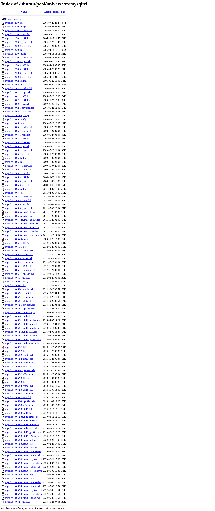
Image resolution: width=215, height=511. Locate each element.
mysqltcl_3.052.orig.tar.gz (17, 501)
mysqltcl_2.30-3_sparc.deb (18, 77)
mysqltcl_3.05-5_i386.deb (17, 204)
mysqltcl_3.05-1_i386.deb (17, 138)
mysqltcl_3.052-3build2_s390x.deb (22, 436)
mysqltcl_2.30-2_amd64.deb (18, 30)
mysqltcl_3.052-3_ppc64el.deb (20, 401)
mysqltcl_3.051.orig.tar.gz (17, 277)
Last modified (51, 12)
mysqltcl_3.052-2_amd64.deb (19, 355)
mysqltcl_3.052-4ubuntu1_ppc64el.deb (23, 490)
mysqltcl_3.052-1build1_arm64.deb (22, 324)
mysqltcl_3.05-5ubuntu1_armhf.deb (22, 227)
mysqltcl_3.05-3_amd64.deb (18, 165)
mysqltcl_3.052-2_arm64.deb (19, 359)
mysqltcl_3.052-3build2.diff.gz (20, 409)
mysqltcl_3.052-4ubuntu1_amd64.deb (23, 478)
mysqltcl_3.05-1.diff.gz (16, 119)
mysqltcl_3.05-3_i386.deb (17, 173)
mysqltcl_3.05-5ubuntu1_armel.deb (22, 223)
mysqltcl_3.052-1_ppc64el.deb (20, 308)
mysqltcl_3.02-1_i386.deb (17, 96)
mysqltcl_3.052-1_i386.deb (18, 301)
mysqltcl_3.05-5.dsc (14, 192)
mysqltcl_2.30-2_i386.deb (17, 34)
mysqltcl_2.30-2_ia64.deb (17, 38)
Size (63, 12)
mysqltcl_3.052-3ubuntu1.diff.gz (20, 440)
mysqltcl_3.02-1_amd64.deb (18, 88)
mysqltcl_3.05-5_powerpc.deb (19, 208)
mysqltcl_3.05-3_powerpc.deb (19, 181)
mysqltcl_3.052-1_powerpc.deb (20, 304)
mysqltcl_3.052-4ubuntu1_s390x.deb (22, 498)
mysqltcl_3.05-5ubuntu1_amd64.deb (22, 220)
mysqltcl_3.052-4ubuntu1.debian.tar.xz (23, 471)
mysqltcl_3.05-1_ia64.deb (17, 142)
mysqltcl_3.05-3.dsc (14, 162)
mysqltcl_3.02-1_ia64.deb (17, 100)
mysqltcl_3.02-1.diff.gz (16, 80)
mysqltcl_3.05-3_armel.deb (18, 169)
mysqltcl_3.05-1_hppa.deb (18, 135)
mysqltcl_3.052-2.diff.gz (17, 347)
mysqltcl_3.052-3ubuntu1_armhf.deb (22, 455)
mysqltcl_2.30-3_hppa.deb (18, 61)
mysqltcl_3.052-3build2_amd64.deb (22, 416)
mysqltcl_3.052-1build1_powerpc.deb (23, 335)
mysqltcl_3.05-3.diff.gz (16, 158)
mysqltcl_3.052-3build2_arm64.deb (22, 420)
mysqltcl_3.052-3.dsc (15, 382)
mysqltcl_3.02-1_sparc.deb (18, 111)
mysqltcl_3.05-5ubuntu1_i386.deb (21, 231)
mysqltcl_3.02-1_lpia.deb (17, 104)
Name (24, 12)
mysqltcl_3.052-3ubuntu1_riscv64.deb (23, 463)
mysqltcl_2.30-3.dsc (14, 50)
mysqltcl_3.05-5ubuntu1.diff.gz (20, 212)
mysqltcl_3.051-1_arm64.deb (19, 254)
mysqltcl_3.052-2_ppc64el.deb (20, 370)
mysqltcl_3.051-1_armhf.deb (19, 262)
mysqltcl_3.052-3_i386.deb (18, 397)
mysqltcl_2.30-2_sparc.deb (18, 46)
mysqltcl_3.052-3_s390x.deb (19, 405)
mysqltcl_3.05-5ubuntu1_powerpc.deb (23, 235)
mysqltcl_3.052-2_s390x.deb (19, 374)
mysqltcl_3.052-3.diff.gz (17, 378)
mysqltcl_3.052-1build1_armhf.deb (22, 328)
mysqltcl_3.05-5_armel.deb (18, 200)
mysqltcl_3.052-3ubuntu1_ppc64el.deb (23, 459)
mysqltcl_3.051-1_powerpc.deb (20, 270)
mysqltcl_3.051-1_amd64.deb (19, 250)
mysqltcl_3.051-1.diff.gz (17, 243)
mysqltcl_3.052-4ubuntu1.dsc (19, 474)
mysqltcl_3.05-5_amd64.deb (18, 196)
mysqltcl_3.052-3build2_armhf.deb (22, 424)
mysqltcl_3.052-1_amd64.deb (19, 289)
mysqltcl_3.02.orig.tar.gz (17, 115)
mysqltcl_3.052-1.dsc (15, 285)
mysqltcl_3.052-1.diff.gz (17, 281)
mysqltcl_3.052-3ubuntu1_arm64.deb (23, 451)
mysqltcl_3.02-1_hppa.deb (18, 92)
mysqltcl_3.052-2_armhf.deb (19, 362)
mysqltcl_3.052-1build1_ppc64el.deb (23, 339)
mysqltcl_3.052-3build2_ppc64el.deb (23, 432)
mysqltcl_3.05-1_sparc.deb (18, 154)
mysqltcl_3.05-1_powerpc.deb (19, 150)
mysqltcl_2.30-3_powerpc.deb (19, 73)
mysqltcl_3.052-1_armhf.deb (19, 297)
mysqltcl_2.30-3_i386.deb (17, 65)
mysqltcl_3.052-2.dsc (15, 351)
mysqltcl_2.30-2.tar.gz (16, 26)
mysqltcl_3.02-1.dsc (14, 84)
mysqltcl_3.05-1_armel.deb (18, 131)
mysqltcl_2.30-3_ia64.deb (17, 69)
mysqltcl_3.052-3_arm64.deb (19, 389)
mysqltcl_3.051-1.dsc (15, 247)
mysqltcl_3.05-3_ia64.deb (17, 177)
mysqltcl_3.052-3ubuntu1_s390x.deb (22, 467)
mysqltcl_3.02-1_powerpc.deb (19, 108)
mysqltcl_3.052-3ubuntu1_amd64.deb (23, 447)
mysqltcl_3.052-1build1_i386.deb (21, 332)
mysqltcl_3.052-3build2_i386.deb (21, 428)
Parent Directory (13, 19)
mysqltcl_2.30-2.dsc (14, 23)
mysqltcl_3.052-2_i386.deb (18, 366)
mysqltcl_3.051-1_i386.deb (18, 266)
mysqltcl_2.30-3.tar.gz (16, 53)
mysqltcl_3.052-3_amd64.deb (19, 386)
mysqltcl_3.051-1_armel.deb (18, 258)
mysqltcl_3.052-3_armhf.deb (19, 393)
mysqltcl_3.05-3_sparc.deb (18, 185)
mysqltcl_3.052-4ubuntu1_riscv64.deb (23, 494)
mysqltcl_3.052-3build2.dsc (18, 413)
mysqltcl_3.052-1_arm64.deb (19, 293)
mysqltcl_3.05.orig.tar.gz (17, 239)
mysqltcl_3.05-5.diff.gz (16, 189)
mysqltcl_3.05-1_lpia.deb (17, 146)
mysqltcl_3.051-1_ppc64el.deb (20, 274)
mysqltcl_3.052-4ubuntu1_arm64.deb (23, 482)
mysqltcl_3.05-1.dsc (14, 123)
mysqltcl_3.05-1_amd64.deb (18, 127)
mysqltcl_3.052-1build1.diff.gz (20, 312)
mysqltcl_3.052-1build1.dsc (18, 316)
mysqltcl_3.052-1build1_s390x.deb (22, 343)
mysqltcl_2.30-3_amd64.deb (18, 57)
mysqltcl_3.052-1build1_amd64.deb (22, 320)
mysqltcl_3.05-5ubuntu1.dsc (18, 216)
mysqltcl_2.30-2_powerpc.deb (19, 42)
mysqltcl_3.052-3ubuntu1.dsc (19, 444)
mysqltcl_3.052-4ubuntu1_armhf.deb (22, 486)
